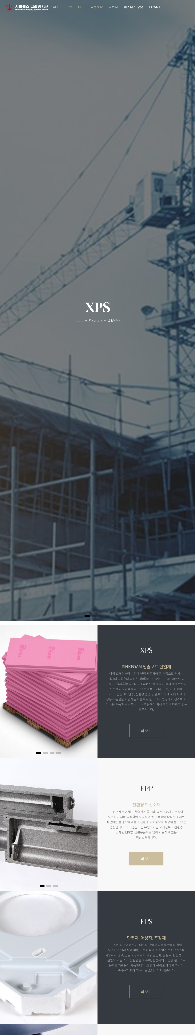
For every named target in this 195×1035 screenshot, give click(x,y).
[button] (56, 7)
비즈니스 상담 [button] (133, 7)
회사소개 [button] (41, 7)
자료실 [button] (113, 7)
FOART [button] (154, 7)
